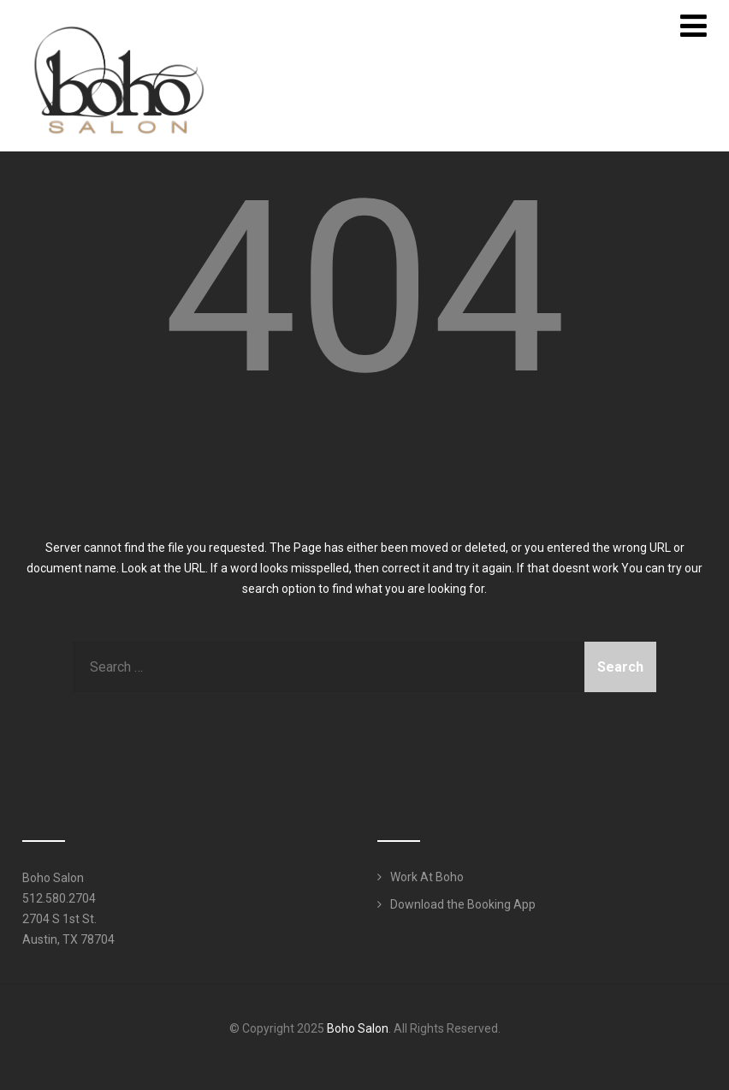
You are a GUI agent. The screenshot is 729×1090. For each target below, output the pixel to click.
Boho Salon (357, 1028)
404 (364, 288)
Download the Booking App (463, 904)
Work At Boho (427, 877)
